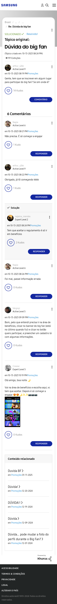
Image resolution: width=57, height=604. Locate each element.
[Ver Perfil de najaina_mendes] (22, 216)
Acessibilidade (10, 568)
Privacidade (9, 579)
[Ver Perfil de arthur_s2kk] (18, 66)
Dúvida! (13, 487)
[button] (46, 66)
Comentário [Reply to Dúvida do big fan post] (40, 99)
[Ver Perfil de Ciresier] (16, 366)
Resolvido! (32, 34)
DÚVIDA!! (14, 503)
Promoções (33, 73)
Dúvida (12, 518)
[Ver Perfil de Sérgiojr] (16, 308)
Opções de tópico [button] (46, 30)
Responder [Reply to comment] (41, 153)
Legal (5, 585)
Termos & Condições (13, 574)
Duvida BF (14, 471)
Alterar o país (10, 590)
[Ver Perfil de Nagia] (15, 122)
